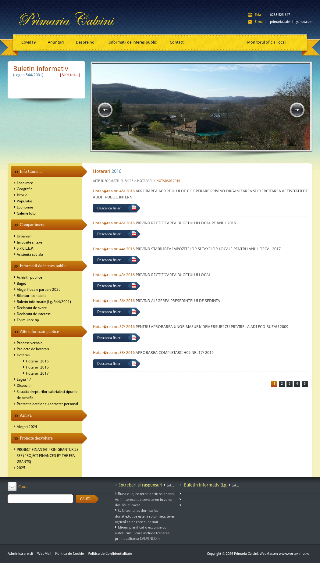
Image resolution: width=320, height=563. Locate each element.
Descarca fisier (109, 208)
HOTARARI (145, 181)
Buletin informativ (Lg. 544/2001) (44, 302)
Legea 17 (24, 379)
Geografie (24, 189)
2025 (21, 468)
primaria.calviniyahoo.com (291, 22)
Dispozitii (24, 385)
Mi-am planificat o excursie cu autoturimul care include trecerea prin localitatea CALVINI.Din (142, 533)
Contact (176, 42)
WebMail (44, 553)
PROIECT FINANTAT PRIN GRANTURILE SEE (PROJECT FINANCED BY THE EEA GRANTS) (47, 455)
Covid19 (28, 42)
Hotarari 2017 (37, 373)
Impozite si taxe (29, 242)
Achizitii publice (29, 277)
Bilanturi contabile (31, 296)
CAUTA (85, 499)
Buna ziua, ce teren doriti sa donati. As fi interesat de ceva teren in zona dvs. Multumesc (145, 499)
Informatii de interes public (132, 42)
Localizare (25, 183)
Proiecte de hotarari (33, 349)
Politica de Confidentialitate (110, 553)
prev (105, 110)
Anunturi (56, 42)
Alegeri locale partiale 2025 (39, 289)
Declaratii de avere (32, 308)
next (297, 110)
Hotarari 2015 (37, 361)
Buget (21, 283)
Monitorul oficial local (266, 42)
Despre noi (85, 42)
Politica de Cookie (70, 553)
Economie (25, 207)
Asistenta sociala (30, 254)
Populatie (24, 201)
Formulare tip (28, 320)
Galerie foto (26, 213)
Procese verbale (29, 343)
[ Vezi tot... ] (70, 75)
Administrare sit (20, 553)
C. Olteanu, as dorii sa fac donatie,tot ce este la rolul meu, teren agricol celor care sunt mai (145, 516)
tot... (170, 485)
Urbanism (25, 236)
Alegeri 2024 (27, 427)
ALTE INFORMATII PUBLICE (113, 181)
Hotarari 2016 (37, 367)
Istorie (22, 195)
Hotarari (23, 355)
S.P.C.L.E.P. (25, 248)
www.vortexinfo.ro (294, 553)
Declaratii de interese (34, 314)
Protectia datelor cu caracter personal (47, 404)
